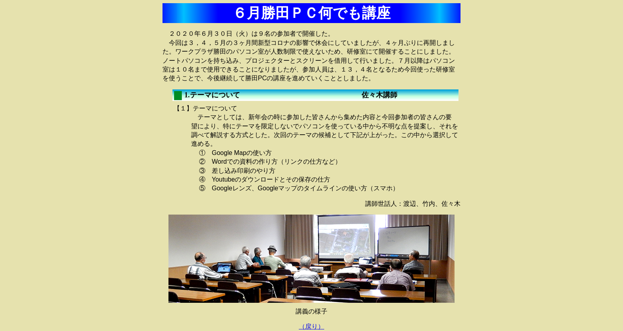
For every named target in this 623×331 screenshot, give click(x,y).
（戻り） (311, 326)
